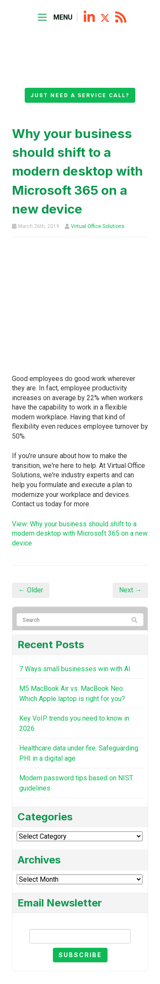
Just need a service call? (80, 95)
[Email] (80, 936)
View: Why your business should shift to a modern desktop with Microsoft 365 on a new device (80, 533)
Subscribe (80, 954)
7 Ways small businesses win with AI (75, 669)
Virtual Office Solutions (98, 226)
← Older (30, 590)
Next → (130, 590)
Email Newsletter (80, 922)
